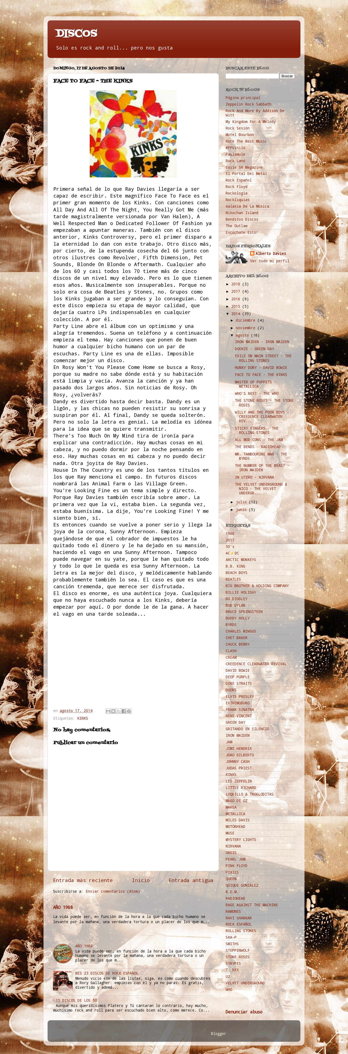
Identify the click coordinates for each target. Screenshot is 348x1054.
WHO (229, 989)
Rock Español (239, 180)
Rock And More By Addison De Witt (255, 113)
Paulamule (235, 154)
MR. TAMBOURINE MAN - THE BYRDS (261, 456)
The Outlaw (236, 225)
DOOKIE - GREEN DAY (254, 348)
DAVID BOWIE (238, 670)
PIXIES (232, 872)
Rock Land (235, 160)
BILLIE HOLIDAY (241, 592)
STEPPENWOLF (238, 950)
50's (230, 546)
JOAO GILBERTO (240, 755)
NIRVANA (233, 846)
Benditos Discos (242, 219)
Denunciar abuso (244, 1012)
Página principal (243, 97)
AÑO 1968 (63, 907)
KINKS (82, 718)
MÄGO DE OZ (236, 800)
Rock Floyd (236, 186)
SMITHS (232, 943)
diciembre (246, 320)
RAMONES (233, 911)
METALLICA (235, 813)
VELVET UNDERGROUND (245, 983)
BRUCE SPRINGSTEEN (244, 611)
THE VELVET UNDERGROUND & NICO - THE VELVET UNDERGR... (261, 488)
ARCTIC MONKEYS (241, 559)
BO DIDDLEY (236, 598)
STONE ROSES (238, 956)
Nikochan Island (242, 212)
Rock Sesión (238, 128)
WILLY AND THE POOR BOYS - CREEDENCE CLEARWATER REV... (262, 416)
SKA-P (231, 937)
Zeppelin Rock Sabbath (248, 104)
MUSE (230, 833)
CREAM (231, 657)
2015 (236, 306)
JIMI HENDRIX (239, 748)
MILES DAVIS (238, 820)
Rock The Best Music (246, 141)
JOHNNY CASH (238, 761)
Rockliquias (238, 199)
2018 (236, 284)
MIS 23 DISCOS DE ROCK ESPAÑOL (106, 973)
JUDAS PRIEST (239, 768)
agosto (243, 335)
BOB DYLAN (235, 605)
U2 (228, 976)
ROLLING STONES (241, 930)
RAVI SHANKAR (239, 918)
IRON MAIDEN (238, 735)
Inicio (141, 880)
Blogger (218, 1033)
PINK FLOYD (236, 865)
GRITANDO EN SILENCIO (247, 728)
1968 (230, 533)
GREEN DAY (235, 722)
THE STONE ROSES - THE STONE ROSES (264, 402)
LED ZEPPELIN (239, 781)
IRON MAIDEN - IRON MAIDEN (262, 341)
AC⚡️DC (232, 553)
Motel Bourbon (240, 134)
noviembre (246, 327)
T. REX (232, 969)
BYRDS (231, 624)
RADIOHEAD (235, 898)
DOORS (231, 690)
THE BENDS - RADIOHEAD (258, 446)
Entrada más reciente (83, 880)
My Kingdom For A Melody (251, 121)
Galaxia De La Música (247, 206)
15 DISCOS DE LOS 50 (76, 1000)
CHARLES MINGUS (241, 631)
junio (242, 509)
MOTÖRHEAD (235, 826)
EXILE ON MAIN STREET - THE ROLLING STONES (263, 358)
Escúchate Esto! (242, 232)
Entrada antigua (191, 880)
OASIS (231, 852)
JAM (229, 741)
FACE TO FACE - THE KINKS (261, 374)
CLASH (231, 650)
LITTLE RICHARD (241, 787)
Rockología (236, 193)
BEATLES (233, 579)
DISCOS (76, 33)
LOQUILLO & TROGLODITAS (250, 794)
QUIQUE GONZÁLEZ (242, 885)
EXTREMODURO (238, 703)
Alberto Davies (271, 253)
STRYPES (233, 963)
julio (242, 502)
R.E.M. (232, 891)
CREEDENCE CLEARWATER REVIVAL (256, 663)
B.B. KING (235, 566)
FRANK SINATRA (240, 709)
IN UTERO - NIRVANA (254, 477)
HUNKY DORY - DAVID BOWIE (261, 367)
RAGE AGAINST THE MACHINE (252, 904)
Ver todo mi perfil (269, 260)
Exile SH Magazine (244, 167)
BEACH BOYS (236, 572)
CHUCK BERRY (238, 644)
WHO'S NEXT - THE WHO (256, 393)
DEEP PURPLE (238, 676)
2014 (236, 313)
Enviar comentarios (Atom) (113, 891)
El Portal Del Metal (246, 173)
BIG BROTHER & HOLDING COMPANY (257, 585)
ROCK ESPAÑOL (239, 924)
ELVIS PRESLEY (240, 696)
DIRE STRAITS (239, 683)
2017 (236, 291)
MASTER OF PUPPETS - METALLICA (255, 384)
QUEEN (231, 878)
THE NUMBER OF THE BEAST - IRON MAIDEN (262, 467)
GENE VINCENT (239, 715)
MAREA (231, 807)
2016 (236, 299)
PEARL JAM (235, 859)
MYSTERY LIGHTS (241, 839)
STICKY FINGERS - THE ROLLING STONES (256, 430)
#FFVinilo (235, 147)
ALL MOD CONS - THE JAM (259, 439)
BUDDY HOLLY (238, 618)
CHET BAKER (236, 637)
